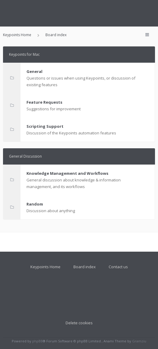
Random (34, 204)
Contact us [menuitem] (118, 266)
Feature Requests (44, 102)
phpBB (37, 341)
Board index (84, 266)
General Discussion (25, 156)
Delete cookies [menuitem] (79, 322)
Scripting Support (45, 126)
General (34, 71)
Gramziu (139, 341)
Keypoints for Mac (24, 54)
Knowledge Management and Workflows (67, 173)
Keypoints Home (45, 266)
